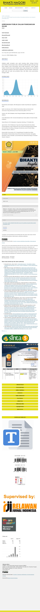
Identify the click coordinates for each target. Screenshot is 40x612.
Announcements (19, 7)
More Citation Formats (8, 214)
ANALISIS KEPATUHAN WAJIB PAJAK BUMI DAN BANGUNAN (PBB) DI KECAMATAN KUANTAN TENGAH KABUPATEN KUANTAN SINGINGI (21, 327)
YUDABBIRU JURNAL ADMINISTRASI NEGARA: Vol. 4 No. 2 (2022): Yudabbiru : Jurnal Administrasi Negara (20, 265)
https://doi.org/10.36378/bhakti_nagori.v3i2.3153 (14, 52)
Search (25, 10)
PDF (5, 194)
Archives (7, 15)
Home (5, 7)
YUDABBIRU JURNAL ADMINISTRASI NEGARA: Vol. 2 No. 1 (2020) (22, 316)
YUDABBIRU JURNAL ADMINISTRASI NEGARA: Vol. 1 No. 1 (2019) (18, 328)
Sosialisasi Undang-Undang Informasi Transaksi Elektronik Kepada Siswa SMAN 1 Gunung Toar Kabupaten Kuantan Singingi (20, 292)
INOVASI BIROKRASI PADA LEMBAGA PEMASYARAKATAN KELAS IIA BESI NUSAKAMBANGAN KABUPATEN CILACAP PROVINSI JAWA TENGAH (20, 315)
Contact (33, 7)
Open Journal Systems (13, 578)
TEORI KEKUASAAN (21, 264)
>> (6, 330)
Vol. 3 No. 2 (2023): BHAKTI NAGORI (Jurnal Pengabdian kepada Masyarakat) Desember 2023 (18, 18)
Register (32, 0)
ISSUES (10, 7)
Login (37, 0)
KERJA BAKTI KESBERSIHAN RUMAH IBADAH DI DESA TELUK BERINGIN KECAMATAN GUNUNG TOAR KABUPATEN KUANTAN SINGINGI (19, 300)
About (26, 7)
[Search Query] (17, 10)
